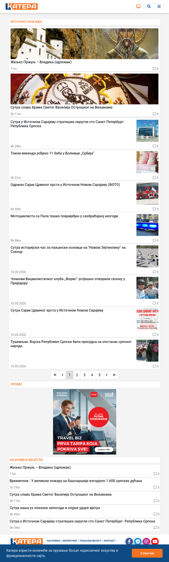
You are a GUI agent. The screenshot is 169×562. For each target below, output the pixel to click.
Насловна (53, 540)
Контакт (109, 540)
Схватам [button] (147, 553)
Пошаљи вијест (90, 540)
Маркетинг (70, 540)
